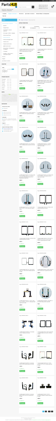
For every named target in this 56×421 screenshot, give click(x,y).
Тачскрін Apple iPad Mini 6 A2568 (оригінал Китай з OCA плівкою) (26, 81)
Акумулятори (6, 27)
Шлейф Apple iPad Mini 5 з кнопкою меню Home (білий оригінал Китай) (26, 363)
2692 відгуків (46, 0)
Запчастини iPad (6, 37)
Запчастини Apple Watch (8, 39)
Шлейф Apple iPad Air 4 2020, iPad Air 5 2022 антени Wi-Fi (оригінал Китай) (45, 270)
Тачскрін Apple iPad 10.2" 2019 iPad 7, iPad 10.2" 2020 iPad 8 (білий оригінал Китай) (27, 270)
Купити (23, 58)
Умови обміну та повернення (42, 13)
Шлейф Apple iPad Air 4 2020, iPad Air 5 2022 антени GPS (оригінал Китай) (27, 113)
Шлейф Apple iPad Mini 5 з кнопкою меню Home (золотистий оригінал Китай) (26, 395)
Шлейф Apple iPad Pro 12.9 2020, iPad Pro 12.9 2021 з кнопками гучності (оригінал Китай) (45, 175)
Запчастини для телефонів (7, 23)
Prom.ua (33, 417)
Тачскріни (5, 51)
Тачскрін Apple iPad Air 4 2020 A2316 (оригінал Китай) (44, 50)
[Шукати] (33, 7)
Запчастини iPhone (7, 35)
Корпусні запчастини (7, 43)
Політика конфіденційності (46, 419)
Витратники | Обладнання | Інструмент (8, 49)
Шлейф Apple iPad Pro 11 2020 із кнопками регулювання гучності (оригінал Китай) (44, 144)
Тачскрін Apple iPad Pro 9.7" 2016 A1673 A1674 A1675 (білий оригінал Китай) (44, 364)
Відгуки (3, 58)
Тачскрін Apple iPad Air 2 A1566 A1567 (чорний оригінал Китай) (45, 208)
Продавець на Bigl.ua (28, 418)
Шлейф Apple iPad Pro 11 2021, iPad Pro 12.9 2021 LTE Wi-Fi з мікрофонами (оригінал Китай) (27, 301)
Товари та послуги (12, 13)
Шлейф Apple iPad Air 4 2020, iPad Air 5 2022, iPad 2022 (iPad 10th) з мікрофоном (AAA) (45, 113)
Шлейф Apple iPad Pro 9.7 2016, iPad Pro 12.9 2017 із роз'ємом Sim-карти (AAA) (26, 208)
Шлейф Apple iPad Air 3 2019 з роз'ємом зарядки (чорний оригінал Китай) (44, 395)
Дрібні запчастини (6, 46)
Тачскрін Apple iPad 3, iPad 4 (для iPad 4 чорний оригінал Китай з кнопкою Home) (45, 332)
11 (49, 411)
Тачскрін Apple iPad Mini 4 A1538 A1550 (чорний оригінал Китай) (27, 239)
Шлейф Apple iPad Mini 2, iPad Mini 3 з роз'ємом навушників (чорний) (45, 301)
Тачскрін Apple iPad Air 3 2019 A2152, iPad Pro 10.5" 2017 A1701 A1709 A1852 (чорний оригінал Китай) (45, 239)
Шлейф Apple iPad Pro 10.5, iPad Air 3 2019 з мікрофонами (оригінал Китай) (27, 144)
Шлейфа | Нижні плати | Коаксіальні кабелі (8, 54)
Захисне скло (6, 41)
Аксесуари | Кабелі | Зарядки (9, 33)
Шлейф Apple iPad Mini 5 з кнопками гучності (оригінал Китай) (26, 332)
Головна (4, 13)
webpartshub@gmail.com (8, 128)
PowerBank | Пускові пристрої (7, 30)
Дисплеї (4, 25)
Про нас (4, 15)
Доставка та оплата (29, 13)
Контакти (21, 13)
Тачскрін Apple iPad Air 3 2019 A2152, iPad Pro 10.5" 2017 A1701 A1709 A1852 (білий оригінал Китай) (27, 50)
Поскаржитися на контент (36, 419)
